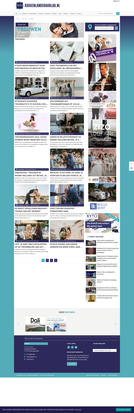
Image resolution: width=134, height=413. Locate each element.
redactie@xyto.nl (31, 392)
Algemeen (25, 13)
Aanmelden (72, 399)
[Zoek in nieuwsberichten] (107, 13)
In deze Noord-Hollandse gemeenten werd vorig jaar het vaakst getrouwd (65, 245)
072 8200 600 (30, 390)
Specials (24, 19)
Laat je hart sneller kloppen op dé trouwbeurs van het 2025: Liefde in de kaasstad (30, 245)
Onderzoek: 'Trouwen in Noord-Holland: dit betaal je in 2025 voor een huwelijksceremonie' (31, 174)
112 (19, 13)
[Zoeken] (118, 13)
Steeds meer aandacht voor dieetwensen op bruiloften (30, 67)
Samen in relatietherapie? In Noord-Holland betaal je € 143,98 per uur (65, 138)
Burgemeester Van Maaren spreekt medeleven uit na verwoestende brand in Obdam (107, 269)
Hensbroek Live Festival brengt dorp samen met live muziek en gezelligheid (108, 255)
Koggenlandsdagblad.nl (42, 5)
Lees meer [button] (77, 409)
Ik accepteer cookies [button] (123, 409)
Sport (60, 13)
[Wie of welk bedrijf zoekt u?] (104, 28)
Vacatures (72, 13)
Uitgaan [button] (65, 13)
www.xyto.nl (30, 395)
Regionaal (47, 13)
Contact (79, 13)
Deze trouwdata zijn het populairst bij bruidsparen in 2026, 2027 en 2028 (66, 67)
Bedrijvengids (32, 13)
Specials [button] (54, 13)
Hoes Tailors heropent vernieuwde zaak (62, 209)
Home (18, 19)
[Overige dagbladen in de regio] (105, 385)
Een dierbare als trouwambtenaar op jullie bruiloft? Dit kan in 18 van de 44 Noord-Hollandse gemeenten (66, 102)
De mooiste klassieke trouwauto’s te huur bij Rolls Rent (31, 102)
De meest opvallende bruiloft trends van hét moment (31, 209)
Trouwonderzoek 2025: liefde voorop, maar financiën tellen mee (31, 138)
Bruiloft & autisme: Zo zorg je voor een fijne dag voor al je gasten (66, 174)
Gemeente (40, 13)
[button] (16, 360)
